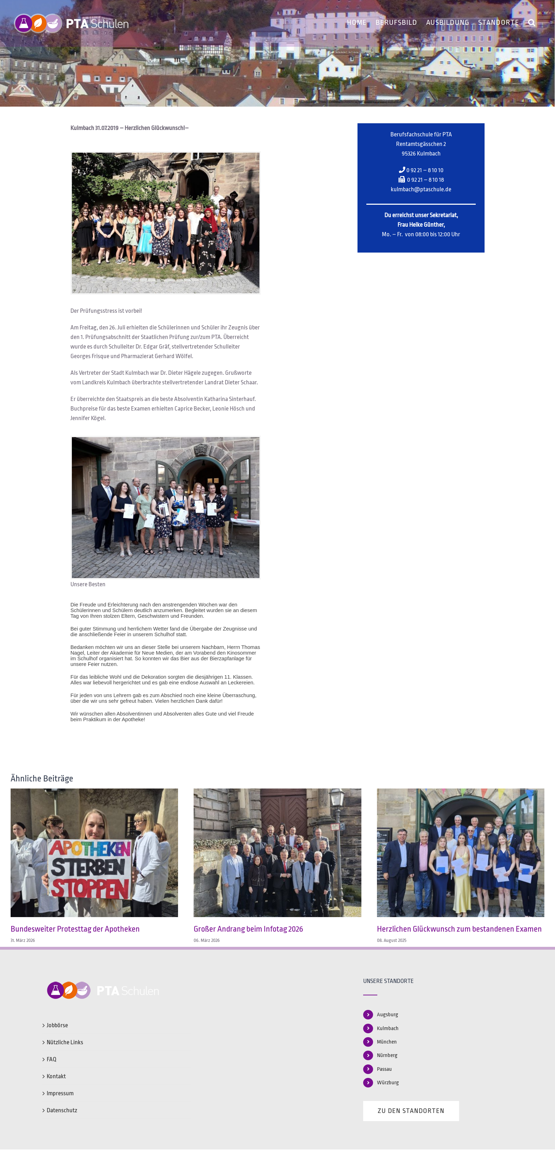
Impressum (60, 1093)
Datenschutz (62, 1110)
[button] (532, 21)
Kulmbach (388, 1028)
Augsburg (387, 1015)
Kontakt (56, 1076)
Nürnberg (387, 1055)
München (387, 1042)
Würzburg (388, 1083)
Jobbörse (57, 1025)
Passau (384, 1069)
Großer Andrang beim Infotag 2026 (248, 929)
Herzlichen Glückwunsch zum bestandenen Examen (459, 929)
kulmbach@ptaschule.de (421, 189)
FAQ (51, 1059)
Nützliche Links (65, 1042)
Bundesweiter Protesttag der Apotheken (75, 929)
